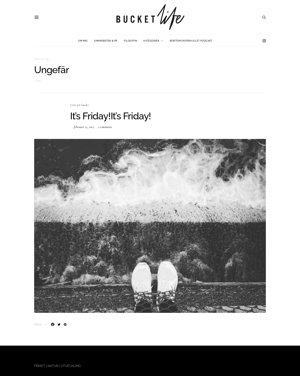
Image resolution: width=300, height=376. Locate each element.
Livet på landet (79, 105)
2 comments (105, 127)
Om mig (83, 40)
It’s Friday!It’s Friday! (110, 116)
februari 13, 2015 (84, 127)
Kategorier (151, 40)
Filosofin (130, 40)
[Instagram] (264, 40)
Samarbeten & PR (105, 40)
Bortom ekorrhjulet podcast (191, 40)
